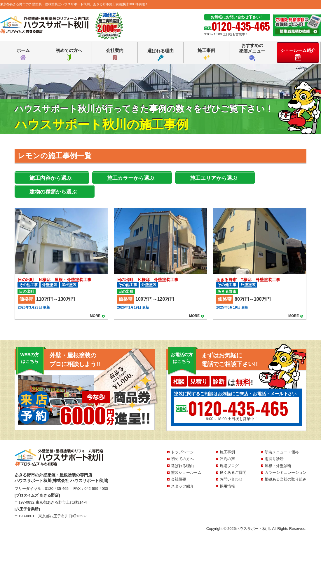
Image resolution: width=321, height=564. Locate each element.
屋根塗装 (68, 285)
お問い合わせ (231, 479)
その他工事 (28, 285)
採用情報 (227, 486)
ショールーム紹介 (297, 54)
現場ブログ (229, 466)
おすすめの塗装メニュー (252, 52)
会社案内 (114, 54)
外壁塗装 (49, 285)
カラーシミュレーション (285, 472)
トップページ (182, 452)
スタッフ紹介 (182, 486)
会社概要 (178, 479)
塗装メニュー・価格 (282, 452)
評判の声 (227, 459)
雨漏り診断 (274, 459)
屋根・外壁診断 (278, 466)
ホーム (23, 54)
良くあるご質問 (233, 472)
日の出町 (26, 291)
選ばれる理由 (160, 54)
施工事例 (206, 54)
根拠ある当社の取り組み (285, 479)
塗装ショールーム (186, 472)
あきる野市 (226, 291)
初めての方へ (69, 54)
